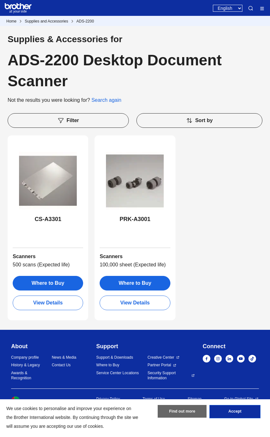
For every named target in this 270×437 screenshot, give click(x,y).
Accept (234, 412)
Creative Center (161, 357)
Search (250, 8)
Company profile (25, 357)
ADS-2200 (85, 21)
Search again (106, 100)
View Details (48, 302)
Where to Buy (48, 283)
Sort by (199, 120)
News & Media (64, 357)
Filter (68, 120)
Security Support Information (162, 376)
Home (11, 21)
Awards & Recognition (21, 376)
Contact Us (61, 365)
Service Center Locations (117, 373)
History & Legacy (25, 365)
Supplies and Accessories (46, 21)
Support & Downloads (114, 357)
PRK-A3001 (135, 219)
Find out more (182, 412)
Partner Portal (159, 365)
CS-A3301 (48, 219)
